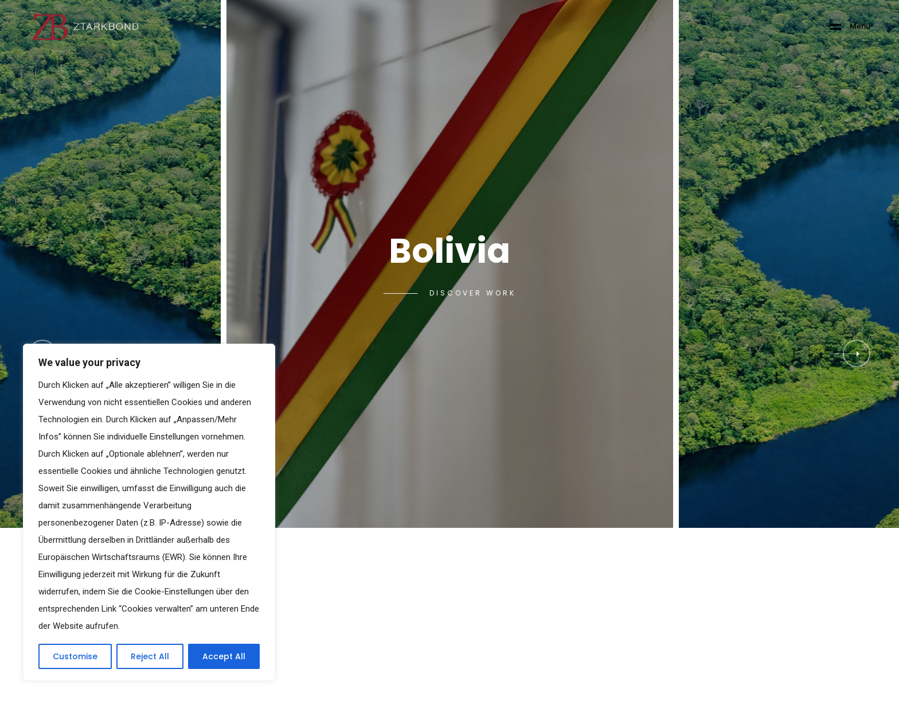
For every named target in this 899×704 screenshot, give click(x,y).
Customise (75, 656)
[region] (149, 512)
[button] (856, 353)
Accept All (223, 656)
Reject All (150, 656)
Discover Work (472, 293)
